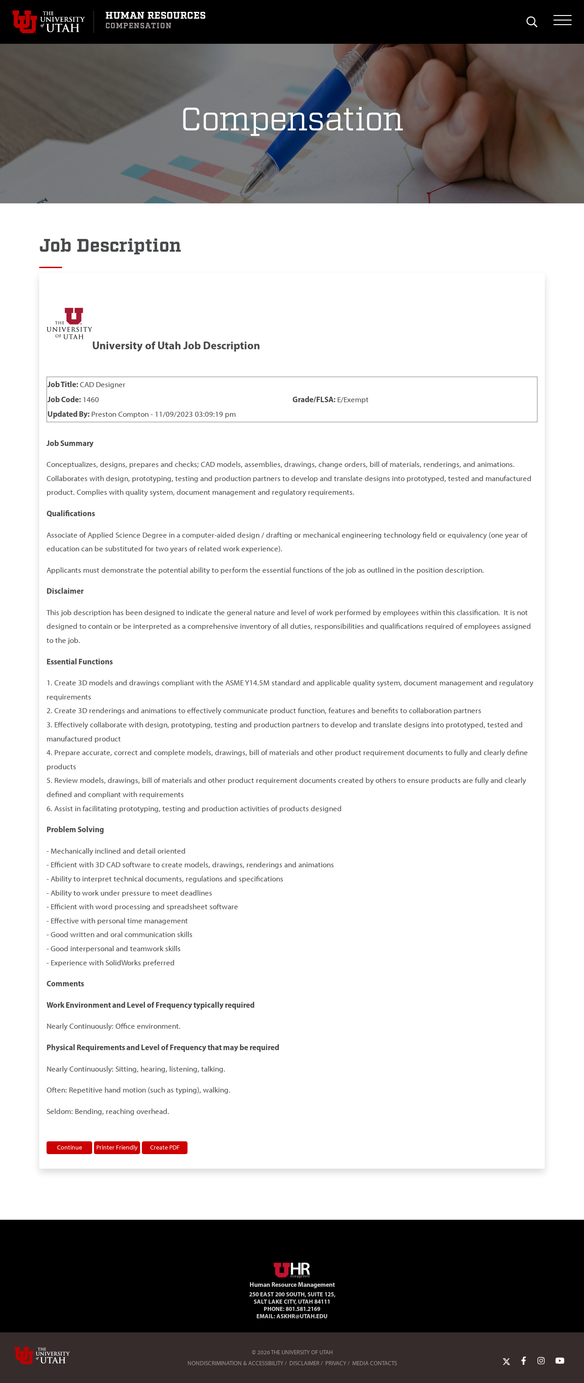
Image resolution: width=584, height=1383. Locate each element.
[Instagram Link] (541, 1361)
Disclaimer (304, 1363)
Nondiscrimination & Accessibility (235, 1363)
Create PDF (165, 1147)
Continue (69, 1147)
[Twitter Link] (506, 1361)
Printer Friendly (117, 1147)
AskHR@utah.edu (302, 1316)
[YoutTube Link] (559, 1361)
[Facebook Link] (523, 1361)
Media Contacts (374, 1363)
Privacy (335, 1363)
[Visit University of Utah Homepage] (53, 21)
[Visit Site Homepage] (292, 1268)
